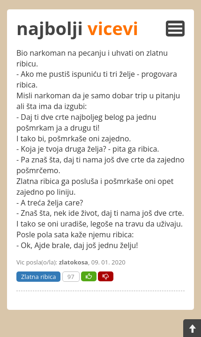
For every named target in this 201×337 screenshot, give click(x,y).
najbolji (77, 28)
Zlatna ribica (38, 276)
